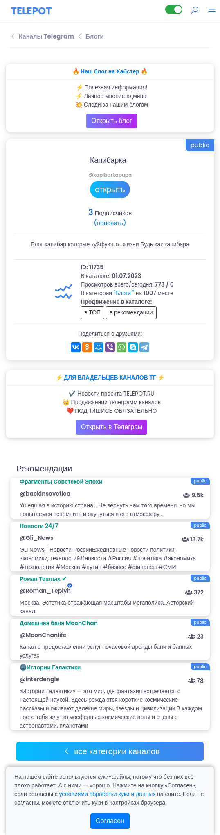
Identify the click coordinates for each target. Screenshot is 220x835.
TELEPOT (31, 11)
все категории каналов (111, 751)
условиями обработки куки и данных (107, 794)
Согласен (110, 821)
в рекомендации (131, 312)
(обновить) (110, 222)
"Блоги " (124, 293)
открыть (110, 189)
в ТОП (92, 312)
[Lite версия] (173, 9)
